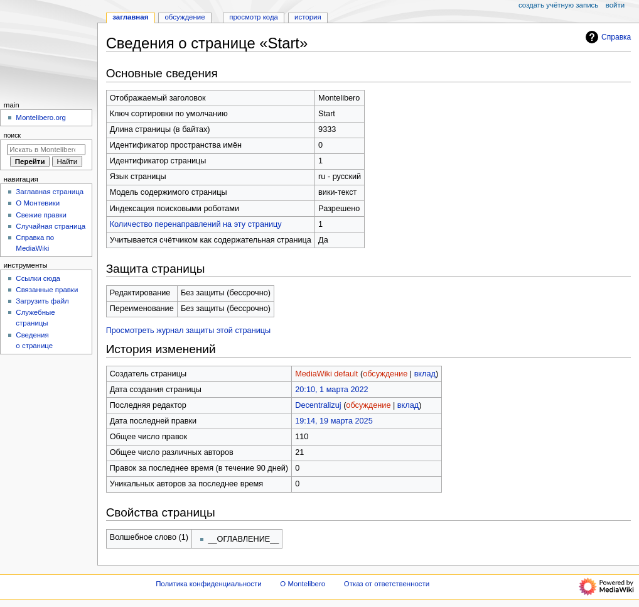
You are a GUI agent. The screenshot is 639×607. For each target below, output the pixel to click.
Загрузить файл (42, 301)
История (307, 17)
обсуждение (385, 373)
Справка (607, 37)
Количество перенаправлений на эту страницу (196, 224)
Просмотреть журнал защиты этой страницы (188, 330)
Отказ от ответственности (386, 584)
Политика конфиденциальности (209, 584)
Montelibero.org (41, 117)
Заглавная (130, 17)
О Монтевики (38, 203)
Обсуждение (184, 17)
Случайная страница (50, 226)
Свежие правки (41, 215)
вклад (425, 373)
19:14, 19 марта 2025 (333, 421)
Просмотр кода (253, 17)
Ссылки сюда (38, 278)
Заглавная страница (49, 191)
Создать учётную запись (558, 5)
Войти (615, 5)
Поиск (12, 135)
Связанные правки (47, 289)
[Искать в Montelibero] (46, 149)
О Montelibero (302, 584)
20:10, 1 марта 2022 (331, 389)
